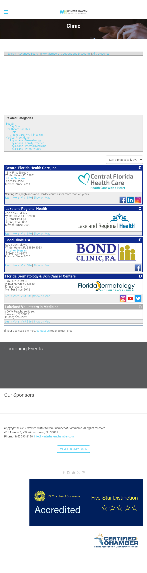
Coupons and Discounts (76, 53)
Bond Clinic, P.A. (18, 240)
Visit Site (26, 197)
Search (11, 53)
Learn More (12, 197)
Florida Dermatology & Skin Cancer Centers (40, 276)
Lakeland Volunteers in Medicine (31, 307)
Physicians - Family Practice (27, 143)
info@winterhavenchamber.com (54, 436)
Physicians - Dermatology (25, 140)
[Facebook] (63, 472)
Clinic (13, 132)
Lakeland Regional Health (26, 209)
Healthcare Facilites (18, 129)
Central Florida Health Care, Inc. (31, 168)
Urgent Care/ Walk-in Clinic (26, 134)
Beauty (10, 123)
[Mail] (83, 472)
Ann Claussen (15, 178)
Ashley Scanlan (16, 250)
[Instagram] (68, 472)
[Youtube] (73, 472)
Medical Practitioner (18, 137)
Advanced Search (28, 53)
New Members (50, 53)
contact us (43, 330)
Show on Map (41, 197)
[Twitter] (78, 472)
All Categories (100, 53)
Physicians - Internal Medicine (28, 146)
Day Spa (15, 126)
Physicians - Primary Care (25, 148)
